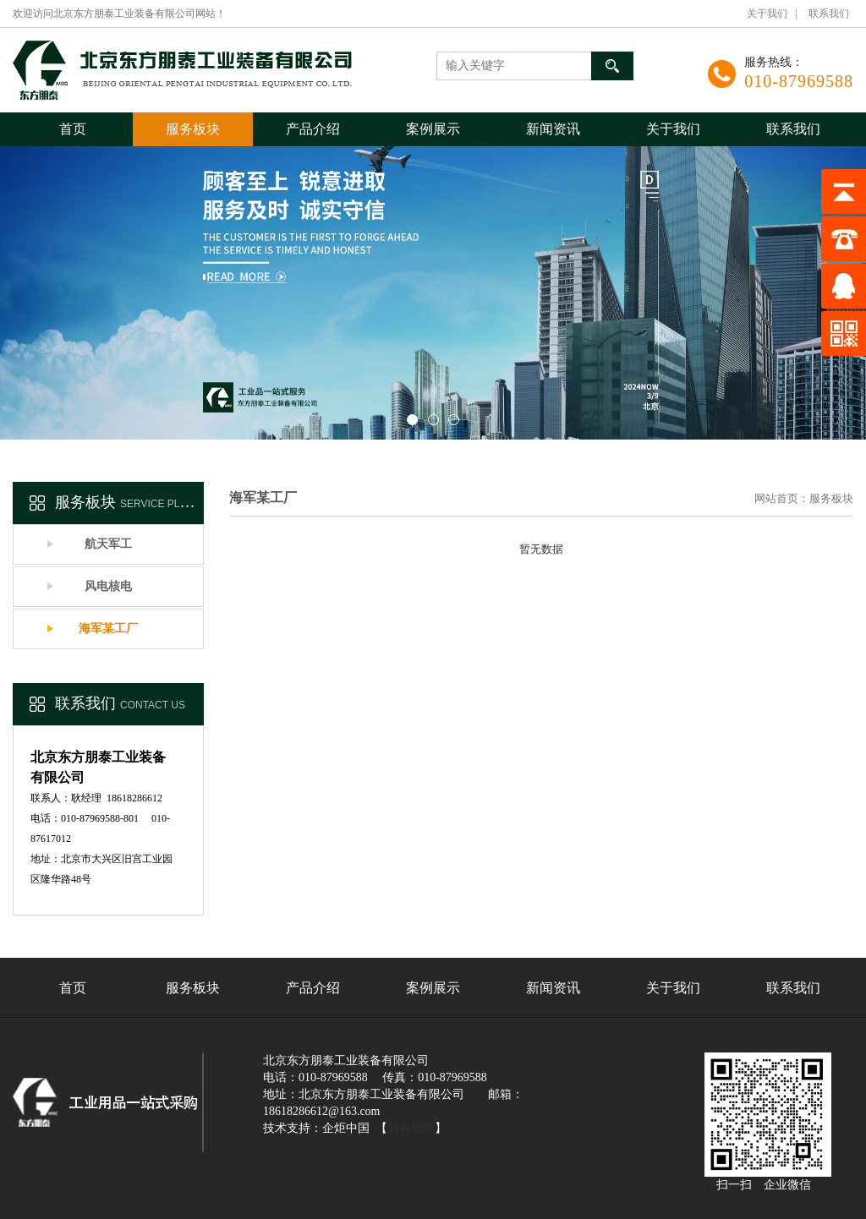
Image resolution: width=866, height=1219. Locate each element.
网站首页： (781, 498)
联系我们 (828, 13)
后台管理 (411, 1128)
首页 (72, 129)
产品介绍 (313, 129)
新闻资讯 (553, 129)
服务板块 (193, 129)
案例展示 (433, 129)
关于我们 (767, 13)
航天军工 (108, 544)
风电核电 (108, 586)
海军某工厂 (108, 628)
